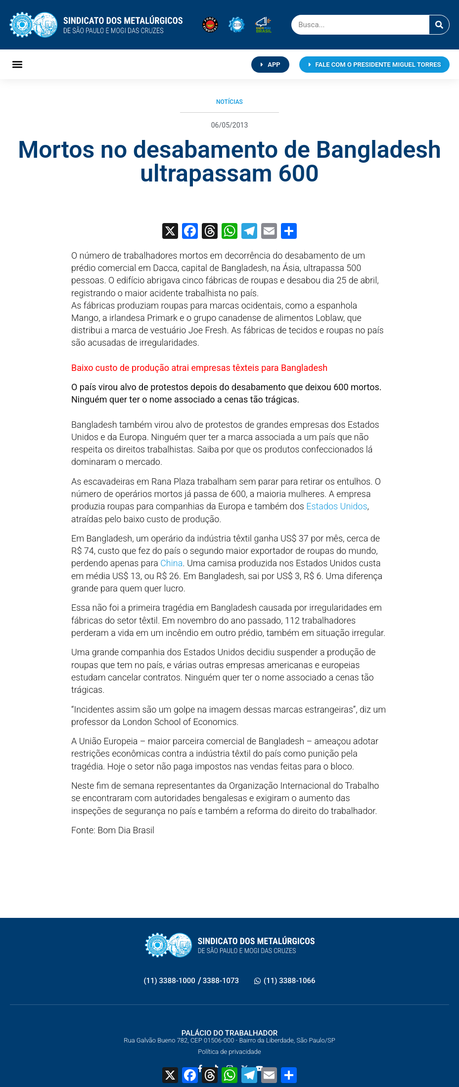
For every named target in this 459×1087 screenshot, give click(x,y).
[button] (17, 64)
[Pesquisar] (439, 24)
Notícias (229, 101)
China (171, 563)
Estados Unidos (336, 506)
